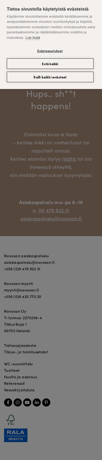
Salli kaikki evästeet (50, 77)
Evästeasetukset (50, 50)
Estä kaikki (50, 63)
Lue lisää (33, 38)
